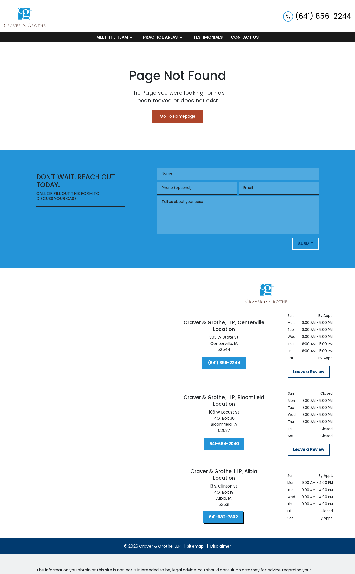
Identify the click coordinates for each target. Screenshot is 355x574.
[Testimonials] (208, 37)
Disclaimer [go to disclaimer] (220, 546)
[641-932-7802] (223, 517)
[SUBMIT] (305, 244)
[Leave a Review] (309, 372)
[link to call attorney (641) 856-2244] (317, 16)
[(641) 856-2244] (224, 363)
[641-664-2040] (224, 444)
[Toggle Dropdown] (132, 37)
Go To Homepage (177, 116)
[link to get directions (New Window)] (224, 344)
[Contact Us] (245, 37)
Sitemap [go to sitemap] (195, 546)
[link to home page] (25, 16)
